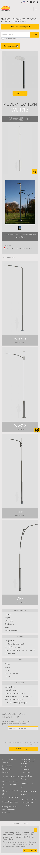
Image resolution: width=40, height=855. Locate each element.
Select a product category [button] (19, 27)
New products (10, 641)
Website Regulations (30, 850)
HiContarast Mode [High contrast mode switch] (10, 46)
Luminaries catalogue (12, 690)
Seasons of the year (12, 673)
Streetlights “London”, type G (14, 644)
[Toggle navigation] (36, 9)
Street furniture (10, 653)
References (9, 676)
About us (8, 615)
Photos (7, 664)
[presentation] (23, 736)
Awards (7, 627)
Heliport (7, 618)
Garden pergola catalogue (14, 699)
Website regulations (11, 630)
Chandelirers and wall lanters (15, 693)
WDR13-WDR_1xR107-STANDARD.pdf (19, 248)
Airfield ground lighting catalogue (16, 703)
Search (34, 35)
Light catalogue (10, 687)
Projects (7, 670)
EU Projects (9, 621)
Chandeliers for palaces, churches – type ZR (20, 650)
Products (5, 19)
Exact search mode (11, 39)
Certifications (9, 624)
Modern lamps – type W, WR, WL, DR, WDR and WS (19, 20)
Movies (7, 667)
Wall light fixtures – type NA (14, 647)
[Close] (35, 830)
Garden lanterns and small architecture (18, 696)
